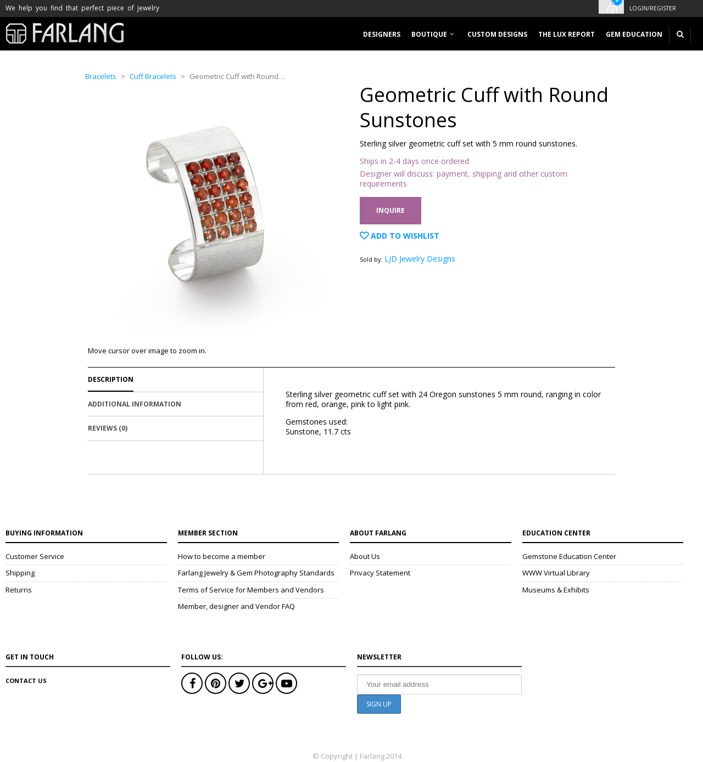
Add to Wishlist (404, 235)
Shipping (20, 573)
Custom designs (497, 34)
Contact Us (26, 680)
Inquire (390, 210)
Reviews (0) (107, 428)
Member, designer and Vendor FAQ (236, 606)
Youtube (286, 683)
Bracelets (100, 76)
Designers (381, 34)
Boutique (429, 34)
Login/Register (652, 8)
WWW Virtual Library (556, 573)
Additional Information (134, 404)
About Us (365, 556)
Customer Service (34, 556)
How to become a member (221, 556)
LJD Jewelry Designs (419, 258)
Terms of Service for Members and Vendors (251, 590)
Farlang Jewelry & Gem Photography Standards (256, 573)
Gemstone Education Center (569, 556)
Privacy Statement (380, 573)
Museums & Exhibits (555, 590)
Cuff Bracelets (153, 76)
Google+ (263, 683)
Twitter (239, 683)
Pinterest (215, 683)
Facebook (192, 683)
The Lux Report (566, 34)
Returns (18, 590)
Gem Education (634, 34)
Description (110, 379)
